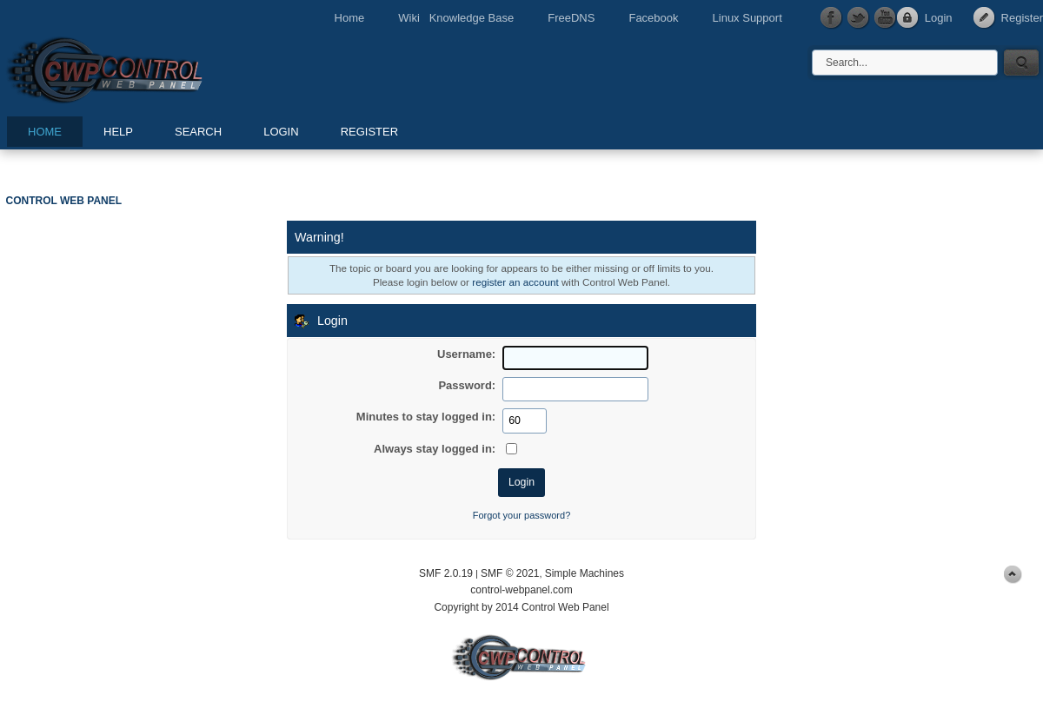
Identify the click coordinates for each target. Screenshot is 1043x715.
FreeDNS (571, 17)
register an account (515, 282)
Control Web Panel (143, 67)
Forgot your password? (522, 515)
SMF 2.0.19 (446, 573)
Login (939, 17)
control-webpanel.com (521, 590)
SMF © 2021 (510, 573)
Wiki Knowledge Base (456, 17)
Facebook (653, 17)
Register (1022, 17)
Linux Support (747, 17)
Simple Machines (584, 573)
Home (350, 17)
